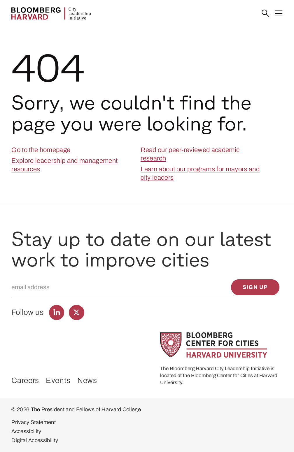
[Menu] (279, 13)
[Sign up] (255, 287)
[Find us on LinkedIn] (56, 312)
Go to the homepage (40, 149)
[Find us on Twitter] (76, 312)
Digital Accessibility (34, 440)
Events (58, 380)
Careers (25, 380)
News (87, 380)
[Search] (266, 13)
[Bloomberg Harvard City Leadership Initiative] (50, 13)
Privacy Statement (33, 422)
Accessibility (26, 431)
